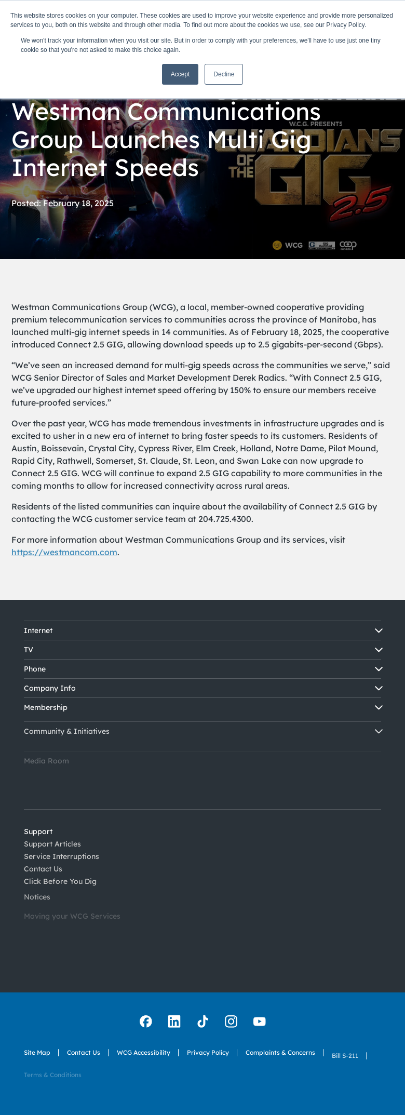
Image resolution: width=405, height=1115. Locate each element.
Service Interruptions (61, 867)
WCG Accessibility (143, 1064)
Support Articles (52, 849)
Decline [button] (223, 74)
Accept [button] (180, 74)
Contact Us (83, 1058)
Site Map (37, 1053)
